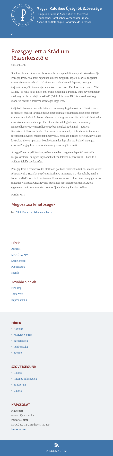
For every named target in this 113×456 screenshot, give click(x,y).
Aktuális (16, 248)
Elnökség (16, 287)
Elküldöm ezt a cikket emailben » (34, 212)
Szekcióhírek (18, 260)
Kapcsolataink (19, 299)
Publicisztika (18, 266)
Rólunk (18, 372)
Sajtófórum (20, 384)
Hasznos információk (25, 378)
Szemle (15, 272)
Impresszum (18, 429)
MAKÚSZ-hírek (20, 254)
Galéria (18, 390)
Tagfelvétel (17, 293)
